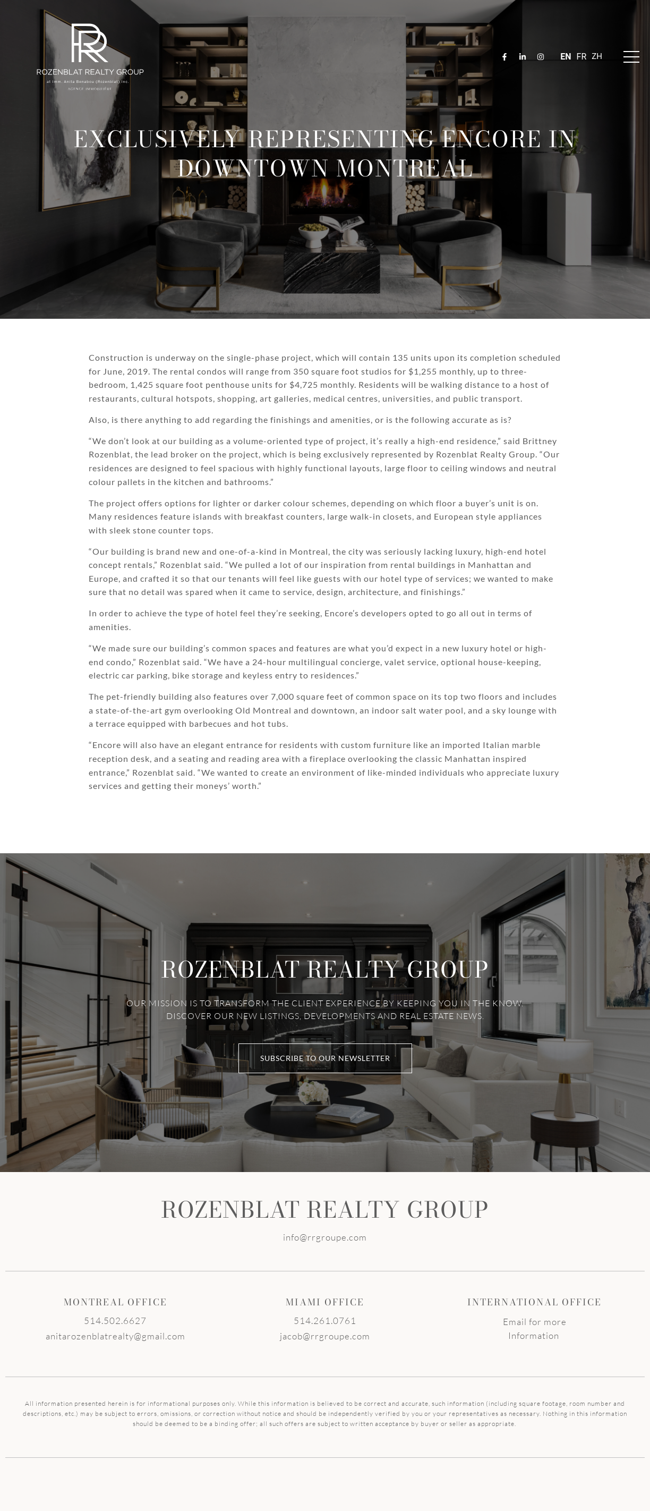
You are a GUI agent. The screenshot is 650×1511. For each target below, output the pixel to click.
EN (565, 57)
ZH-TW (597, 56)
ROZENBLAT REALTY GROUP (325, 1210)
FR (582, 57)
